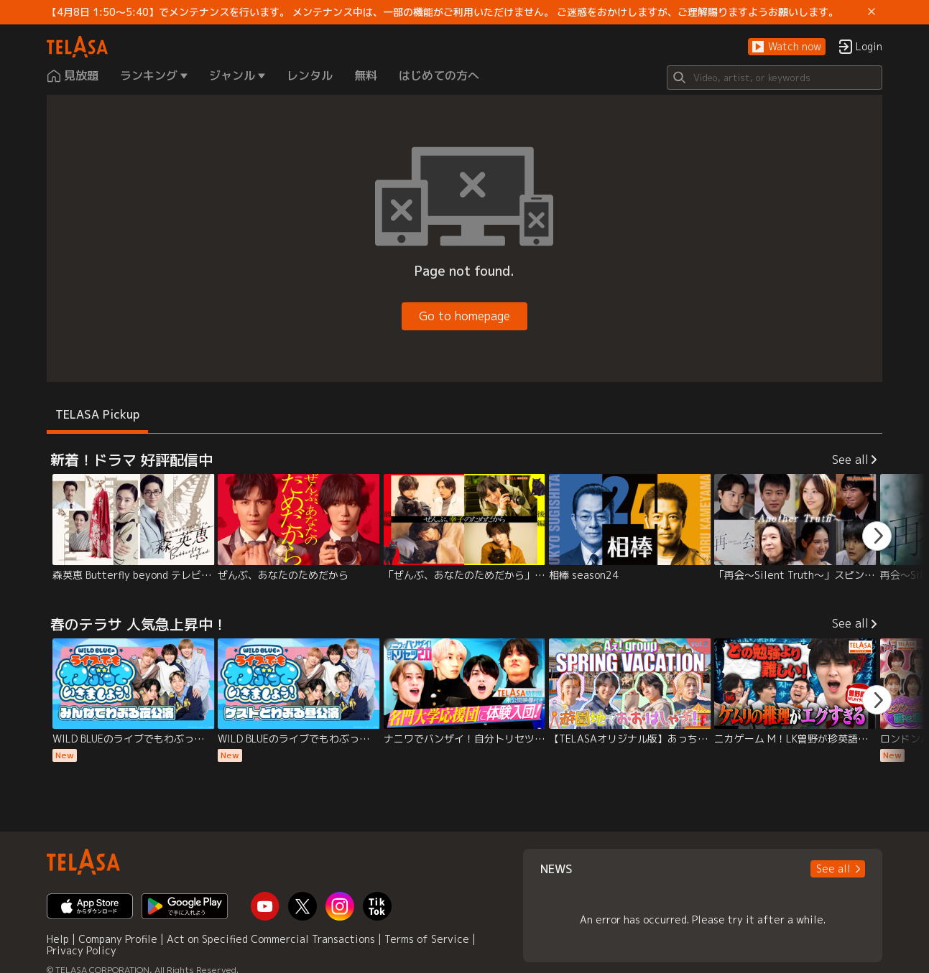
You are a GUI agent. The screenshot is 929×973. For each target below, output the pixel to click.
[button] (787, 47)
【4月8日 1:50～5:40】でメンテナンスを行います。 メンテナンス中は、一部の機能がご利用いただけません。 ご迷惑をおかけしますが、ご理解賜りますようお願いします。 (442, 12)
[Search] (774, 77)
